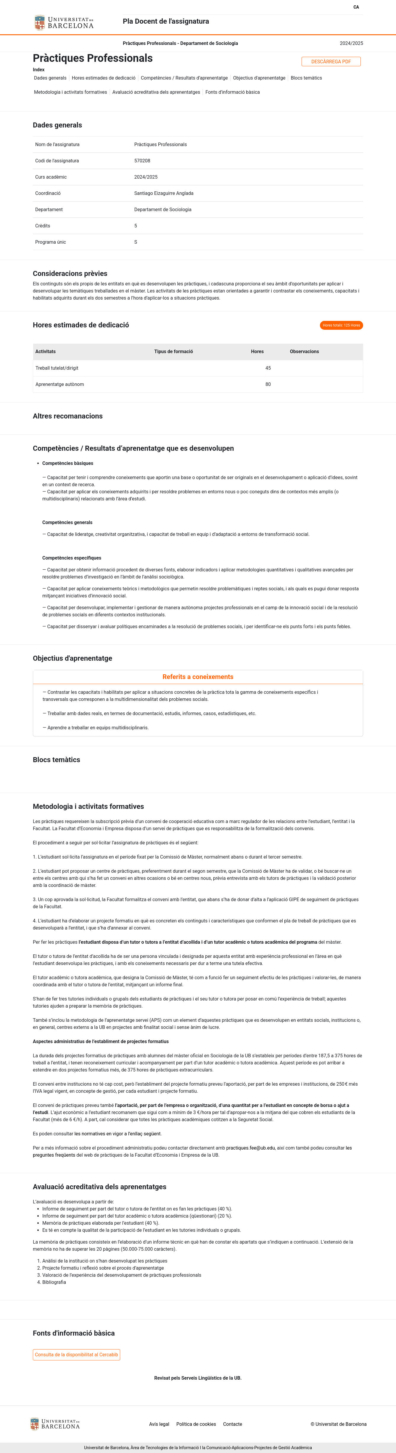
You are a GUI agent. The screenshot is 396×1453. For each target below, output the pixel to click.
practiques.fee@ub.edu (250, 1148)
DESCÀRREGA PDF (331, 61)
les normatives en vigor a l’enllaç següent (117, 1134)
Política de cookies (196, 1424)
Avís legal (159, 1424)
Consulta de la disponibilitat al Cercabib (76, 1354)
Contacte (232, 1424)
